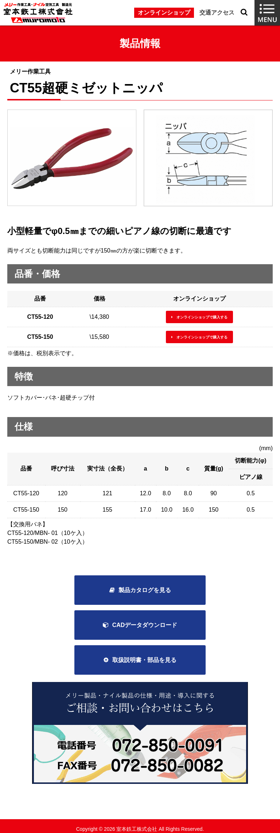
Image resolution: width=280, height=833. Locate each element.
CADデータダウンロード (145, 625)
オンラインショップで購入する (202, 317)
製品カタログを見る (144, 590)
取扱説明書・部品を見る (144, 660)
